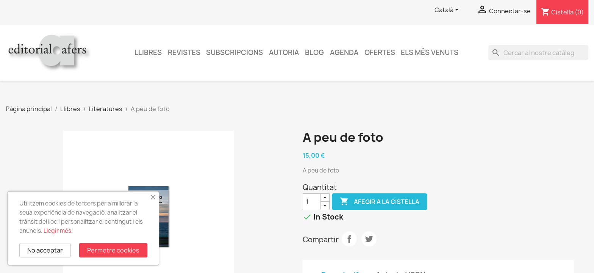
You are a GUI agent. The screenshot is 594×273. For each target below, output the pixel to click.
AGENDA (344, 52)
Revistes (184, 52)
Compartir (349, 238)
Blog (314, 52)
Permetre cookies (113, 250)
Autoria (284, 52)
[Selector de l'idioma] (448, 10)
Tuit (369, 238)
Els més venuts (429, 52)
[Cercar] (538, 52)
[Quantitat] (312, 201)
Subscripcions (234, 52)
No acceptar (45, 250)
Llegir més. (58, 231)
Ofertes (379, 52)
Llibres (148, 52)
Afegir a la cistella (379, 202)
